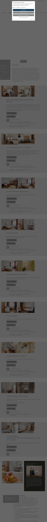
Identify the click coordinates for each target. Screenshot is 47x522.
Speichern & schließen (23, 12)
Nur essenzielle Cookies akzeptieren (23, 15)
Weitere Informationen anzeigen (23, 17)
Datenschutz (32, 19)
